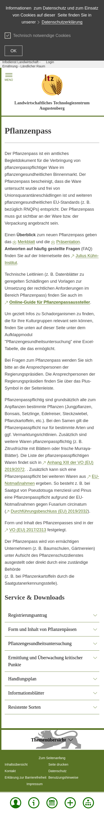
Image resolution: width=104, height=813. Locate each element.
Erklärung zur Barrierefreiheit (25, 777)
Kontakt (10, 771)
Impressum (35, 784)
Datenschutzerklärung (62, 22)
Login (50, 62)
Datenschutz (58, 771)
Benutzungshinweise (63, 777)
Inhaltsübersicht (16, 764)
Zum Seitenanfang (52, 758)
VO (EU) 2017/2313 (27, 530)
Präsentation (68, 241)
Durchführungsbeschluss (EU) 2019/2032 (49, 511)
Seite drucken (59, 764)
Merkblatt (26, 241)
